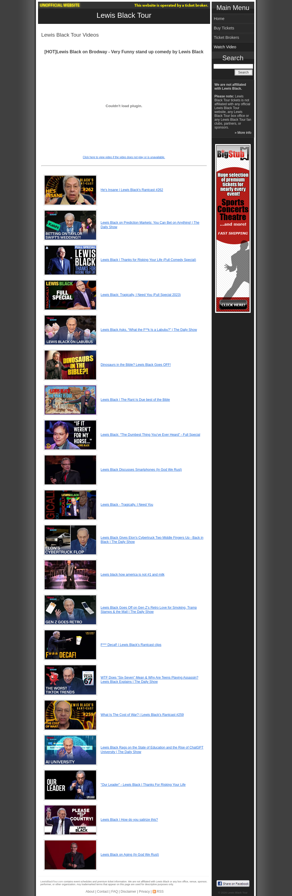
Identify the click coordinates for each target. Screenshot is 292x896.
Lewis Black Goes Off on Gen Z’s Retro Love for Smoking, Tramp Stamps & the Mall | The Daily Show (149, 610)
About (89, 892)
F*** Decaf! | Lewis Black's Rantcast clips (131, 645)
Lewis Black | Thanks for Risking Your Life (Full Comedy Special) (148, 260)
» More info (243, 133)
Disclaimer (128, 892)
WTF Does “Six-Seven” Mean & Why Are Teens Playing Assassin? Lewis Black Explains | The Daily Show (149, 680)
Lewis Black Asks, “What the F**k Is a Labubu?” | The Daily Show (149, 330)
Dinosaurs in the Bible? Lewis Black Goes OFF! (136, 365)
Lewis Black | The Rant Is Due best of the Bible (135, 400)
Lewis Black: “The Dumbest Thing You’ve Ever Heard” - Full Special (150, 435)
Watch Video (225, 47)
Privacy (144, 892)
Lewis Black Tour (124, 15)
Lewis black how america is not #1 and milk (133, 575)
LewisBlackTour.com (52, 881)
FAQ (114, 892)
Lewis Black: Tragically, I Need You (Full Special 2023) (141, 295)
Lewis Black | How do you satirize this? (129, 820)
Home (219, 18)
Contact (103, 892)
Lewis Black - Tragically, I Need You (127, 505)
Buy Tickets (224, 28)
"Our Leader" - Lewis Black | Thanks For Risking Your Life (143, 785)
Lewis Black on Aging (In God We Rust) (130, 855)
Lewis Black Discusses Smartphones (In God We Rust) (141, 470)
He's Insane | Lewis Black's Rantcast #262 (132, 190)
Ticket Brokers (226, 37)
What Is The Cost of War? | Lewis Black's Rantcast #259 (142, 715)
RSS (160, 892)
